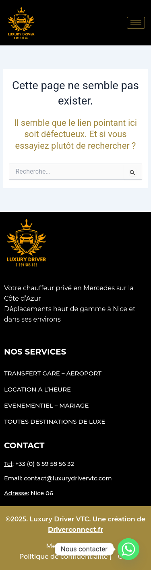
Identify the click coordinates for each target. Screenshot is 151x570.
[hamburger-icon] (136, 23)
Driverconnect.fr (75, 529)
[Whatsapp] (128, 549)
